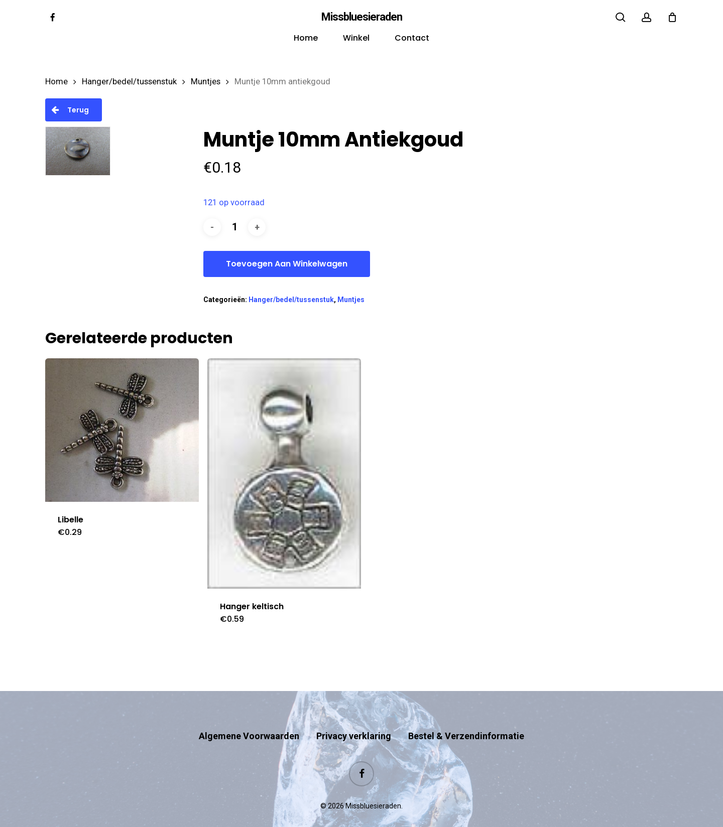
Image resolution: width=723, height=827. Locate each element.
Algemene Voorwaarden (249, 716)
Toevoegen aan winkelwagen (286, 263)
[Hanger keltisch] (284, 473)
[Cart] (672, 17)
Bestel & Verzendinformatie (466, 716)
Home (56, 81)
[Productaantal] (234, 227)
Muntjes (205, 81)
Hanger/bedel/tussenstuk (129, 81)
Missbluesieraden (361, 17)
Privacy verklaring (353, 716)
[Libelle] (122, 430)
